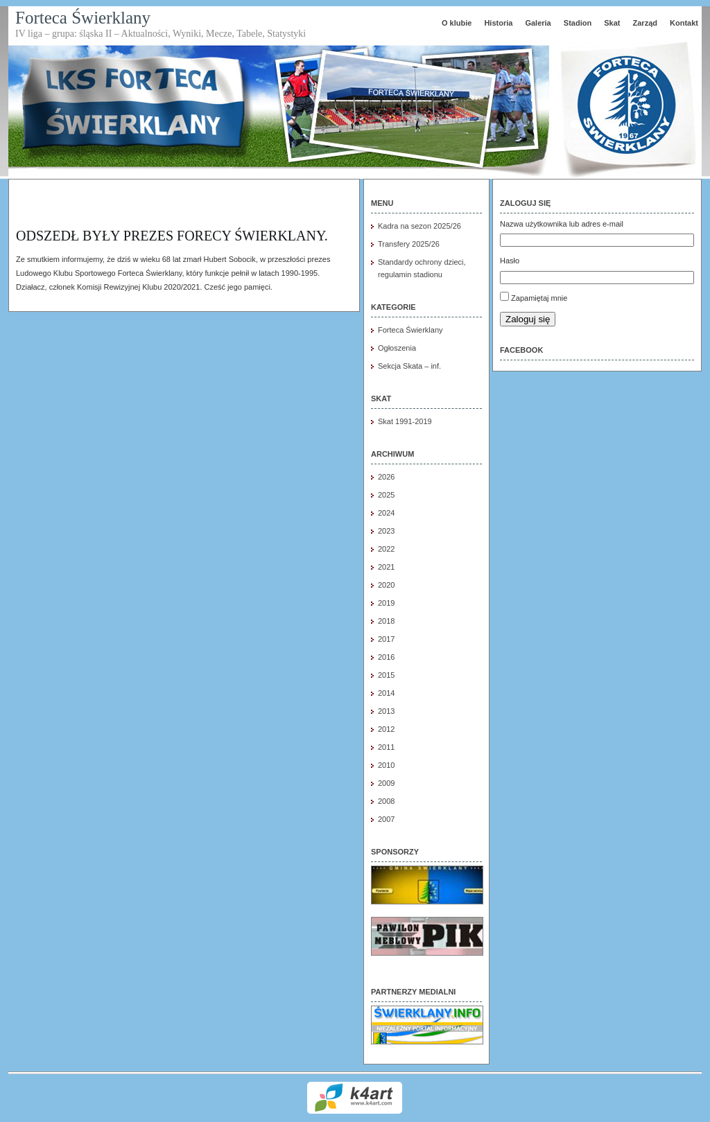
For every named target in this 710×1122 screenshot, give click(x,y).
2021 (386, 567)
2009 (386, 783)
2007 (386, 819)
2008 (386, 801)
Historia (498, 23)
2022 (386, 549)
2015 (386, 675)
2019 (386, 603)
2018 (386, 621)
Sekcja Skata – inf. (409, 366)
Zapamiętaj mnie (539, 298)
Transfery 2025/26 (409, 244)
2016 (386, 657)
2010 (386, 765)
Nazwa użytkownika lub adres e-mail (561, 224)
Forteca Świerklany (82, 17)
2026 (386, 477)
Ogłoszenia (397, 348)
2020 (386, 585)
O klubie (456, 23)
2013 (386, 711)
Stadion (577, 23)
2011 (386, 747)
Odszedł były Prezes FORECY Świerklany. (172, 235)
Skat (612, 23)
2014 (386, 693)
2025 (386, 495)
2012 (386, 729)
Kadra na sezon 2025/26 (419, 226)
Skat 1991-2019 (405, 421)
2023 (386, 531)
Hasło (509, 260)
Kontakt (684, 23)
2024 (386, 513)
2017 (386, 639)
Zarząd (645, 23)
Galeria (538, 23)
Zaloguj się (527, 319)
